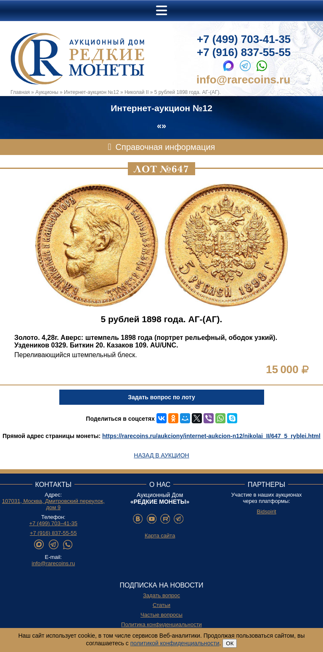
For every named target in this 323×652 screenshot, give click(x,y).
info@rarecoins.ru (243, 79)
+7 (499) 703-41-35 (244, 39)
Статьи (161, 605)
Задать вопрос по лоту (161, 397)
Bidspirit (266, 511)
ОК (229, 643)
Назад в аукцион (161, 455)
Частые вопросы (161, 615)
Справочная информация (165, 147)
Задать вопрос (161, 595)
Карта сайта (160, 535)
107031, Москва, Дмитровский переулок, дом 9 (53, 504)
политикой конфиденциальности (175, 643)
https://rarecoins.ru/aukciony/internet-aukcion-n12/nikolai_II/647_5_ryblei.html (211, 436)
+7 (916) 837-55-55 (244, 52)
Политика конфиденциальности (161, 624)
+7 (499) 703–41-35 (53, 523)
